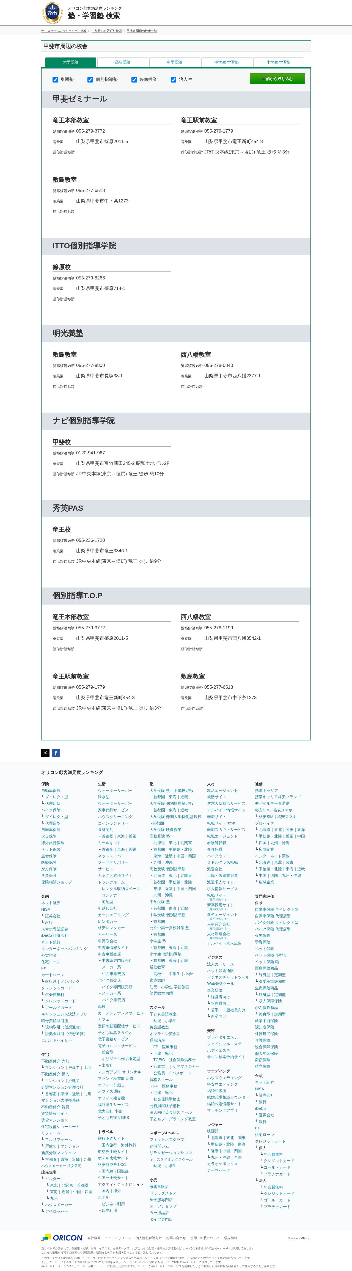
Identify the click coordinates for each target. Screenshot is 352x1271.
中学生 (174, 973)
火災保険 (49, 836)
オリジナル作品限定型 (121, 1058)
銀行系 (51, 981)
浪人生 (181, 79)
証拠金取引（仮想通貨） (66, 1033)
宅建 (157, 1053)
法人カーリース (220, 964)
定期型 (280, 975)
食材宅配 (105, 829)
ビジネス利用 (113, 1204)
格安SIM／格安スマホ (274, 810)
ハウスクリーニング (115, 816)
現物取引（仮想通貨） (64, 1027)
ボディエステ (218, 1050)
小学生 (190, 973)
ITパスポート (180, 1073)
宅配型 (107, 901)
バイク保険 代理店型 (273, 929)
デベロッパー (56, 1211)
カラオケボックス (222, 1164)
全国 (238, 1157)
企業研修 (214, 990)
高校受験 (122, 62)
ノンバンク (70, 981)
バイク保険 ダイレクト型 (276, 922)
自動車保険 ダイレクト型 (276, 909)
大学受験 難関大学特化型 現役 (176, 816)
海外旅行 (128, 1145)
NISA (45, 909)
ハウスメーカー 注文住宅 (61, 1166)
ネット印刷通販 (220, 970)
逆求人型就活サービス (226, 803)
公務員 (159, 1073)
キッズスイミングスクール (171, 1159)
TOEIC (159, 1060)
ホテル (103, 1197)
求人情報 (230, 1238)
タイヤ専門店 (161, 1219)
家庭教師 (157, 980)
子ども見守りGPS (113, 1117)
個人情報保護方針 (149, 1238)
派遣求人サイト (220, 882)
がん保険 (49, 869)
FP (155, 1047)
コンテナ (109, 895)
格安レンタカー (111, 928)
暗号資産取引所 (54, 1021)
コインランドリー (113, 823)
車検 (102, 1006)
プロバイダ (264, 823)
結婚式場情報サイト (224, 1104)
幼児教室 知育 (162, 993)
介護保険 (262, 1040)
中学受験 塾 (160, 901)
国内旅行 (109, 1145)
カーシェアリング (113, 915)
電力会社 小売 (110, 1111)
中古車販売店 (109, 954)
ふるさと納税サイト (115, 875)
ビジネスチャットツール (228, 977)
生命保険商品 (266, 988)
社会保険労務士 (182, 1060)
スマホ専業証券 (54, 929)
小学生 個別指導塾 (166, 954)
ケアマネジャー (186, 1066)
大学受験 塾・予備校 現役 (172, 790)
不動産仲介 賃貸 (55, 1107)
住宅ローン (51, 962)
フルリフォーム (58, 1139)
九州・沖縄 (163, 862)
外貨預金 (49, 955)
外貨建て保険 (266, 1033)
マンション (54, 1067)
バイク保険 (51, 810)
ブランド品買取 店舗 (116, 1078)
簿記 (169, 1053)
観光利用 (109, 1210)
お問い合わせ (176, 1238)
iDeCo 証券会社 (54, 935)
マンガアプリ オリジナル (119, 1072)
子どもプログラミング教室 (173, 1119)
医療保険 (49, 862)
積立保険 (262, 1066)
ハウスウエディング (224, 1077)
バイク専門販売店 (117, 987)
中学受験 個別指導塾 (167, 915)
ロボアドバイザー (56, 1040)
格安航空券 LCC (112, 1164)
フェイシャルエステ (224, 1044)
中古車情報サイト (113, 947)
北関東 (67, 1185)
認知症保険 (264, 1027)
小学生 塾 (158, 941)
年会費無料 (54, 994)
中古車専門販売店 (117, 960)
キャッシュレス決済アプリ (64, 1014)
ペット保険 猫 (267, 962)
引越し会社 (107, 908)
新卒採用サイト (220, 907)
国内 (105, 1190)
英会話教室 (159, 1027)
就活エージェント (222, 790)
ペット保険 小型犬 (271, 955)
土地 (87, 1067)
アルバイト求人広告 (224, 943)
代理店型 (53, 803)
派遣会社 (214, 869)
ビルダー (53, 1178)
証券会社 (53, 916)
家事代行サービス (113, 810)
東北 (54, 1185)
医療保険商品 (266, 968)
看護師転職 (216, 843)
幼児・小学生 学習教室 (169, 987)
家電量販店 (159, 1186)
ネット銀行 (51, 942)
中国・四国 (82, 1192)
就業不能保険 (266, 1021)
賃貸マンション (54, 1120)
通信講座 (157, 1040)
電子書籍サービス (113, 1039)
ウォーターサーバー (115, 790)
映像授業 (144, 79)
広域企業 (266, 849)
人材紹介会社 (218, 926)
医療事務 (169, 1047)
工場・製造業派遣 (222, 875)
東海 (64, 1094)
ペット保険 (51, 849)
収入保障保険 (270, 1001)
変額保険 (262, 1060)
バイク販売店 (109, 980)
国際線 (123, 1171)
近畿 (76, 1094)
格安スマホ (286, 816)
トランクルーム (111, 882)
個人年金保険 (266, 1053)
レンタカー (107, 921)
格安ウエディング (222, 1084)
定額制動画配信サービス (119, 1026)
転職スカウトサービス (226, 829)
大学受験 (70, 62)
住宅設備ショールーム (60, 1126)
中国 (301, 836)
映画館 (213, 1131)
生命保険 (49, 856)
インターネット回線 (272, 856)
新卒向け (218, 1016)
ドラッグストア (163, 1193)
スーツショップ (163, 1206)
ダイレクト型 (56, 797)
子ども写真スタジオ (115, 1032)
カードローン (52, 975)
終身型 (264, 975)
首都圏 (51, 1094)
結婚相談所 (216, 1090)
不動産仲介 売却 (55, 1061)
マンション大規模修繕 (60, 1100)
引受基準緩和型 (272, 981)
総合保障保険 (266, 1047)
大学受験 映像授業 (166, 829)
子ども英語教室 (163, 1014)
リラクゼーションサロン (171, 1153)
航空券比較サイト (113, 1151)
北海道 (159, 843)
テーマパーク (218, 1170)
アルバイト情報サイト (226, 810)
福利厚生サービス (113, 1104)
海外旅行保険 (52, 843)
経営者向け (220, 997)
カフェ (103, 1019)
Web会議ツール (220, 983)
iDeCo (260, 1108)
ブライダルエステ (222, 1037)
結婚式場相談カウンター (228, 1097)
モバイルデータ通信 (272, 803)
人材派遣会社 (218, 936)
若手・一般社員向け (228, 1010)
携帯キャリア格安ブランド (278, 797)
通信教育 (157, 967)
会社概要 (94, 1238)
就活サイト (216, 797)
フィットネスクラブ (167, 1139)
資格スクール (161, 1079)
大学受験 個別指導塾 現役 (172, 803)
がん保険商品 (266, 1007)
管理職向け (220, 1003)
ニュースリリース (118, 1238)
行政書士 (161, 1066)
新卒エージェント (222, 916)
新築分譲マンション (58, 1153)
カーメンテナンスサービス (121, 1013)
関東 (242, 1137)
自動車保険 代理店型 (273, 916)
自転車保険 (51, 829)
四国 (262, 843)
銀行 (49, 922)
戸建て (74, 1067)
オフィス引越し (111, 1085)
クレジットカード (56, 988)
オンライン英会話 (165, 1033)
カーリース (107, 934)
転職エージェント (222, 836)
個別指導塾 (102, 79)
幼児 (157, 1021)
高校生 (159, 973)
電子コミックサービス (117, 1046)
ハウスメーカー (58, 1205)
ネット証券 (51, 903)
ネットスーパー (111, 856)
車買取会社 (107, 941)
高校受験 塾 (160, 836)
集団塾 (63, 79)
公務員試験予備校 (165, 1105)
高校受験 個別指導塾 (167, 869)
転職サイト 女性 (221, 823)
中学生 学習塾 (227, 62)
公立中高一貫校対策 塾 (169, 928)
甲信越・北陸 (180, 849)
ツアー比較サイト (113, 1178)
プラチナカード (277, 1174)
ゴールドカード (58, 1007)
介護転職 (214, 849)
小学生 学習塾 (278, 62)
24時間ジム (159, 1146)
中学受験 (174, 62)
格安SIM (266, 816)
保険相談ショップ (56, 882)
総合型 (107, 1052)
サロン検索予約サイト (226, 1057)
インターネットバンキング (64, 948)
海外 (117, 1190)
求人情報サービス (222, 888)
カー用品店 (159, 1212)
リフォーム (51, 1133)
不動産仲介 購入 (55, 1074)
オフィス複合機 (111, 1098)
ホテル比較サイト (113, 1158)
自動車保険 (51, 790)
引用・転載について (205, 1238)
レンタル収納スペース (121, 888)
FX (43, 968)
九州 (87, 1094)
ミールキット (109, 843)
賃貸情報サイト (54, 1113)
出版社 (107, 1065)
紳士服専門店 (161, 1200)
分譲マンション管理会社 (62, 1087)
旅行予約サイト (111, 1138)
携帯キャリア (266, 790)
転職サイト (216, 816)
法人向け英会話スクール (171, 1112)
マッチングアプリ (222, 1110)
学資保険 (49, 875)
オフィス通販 (109, 1091)
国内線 (107, 1171)
